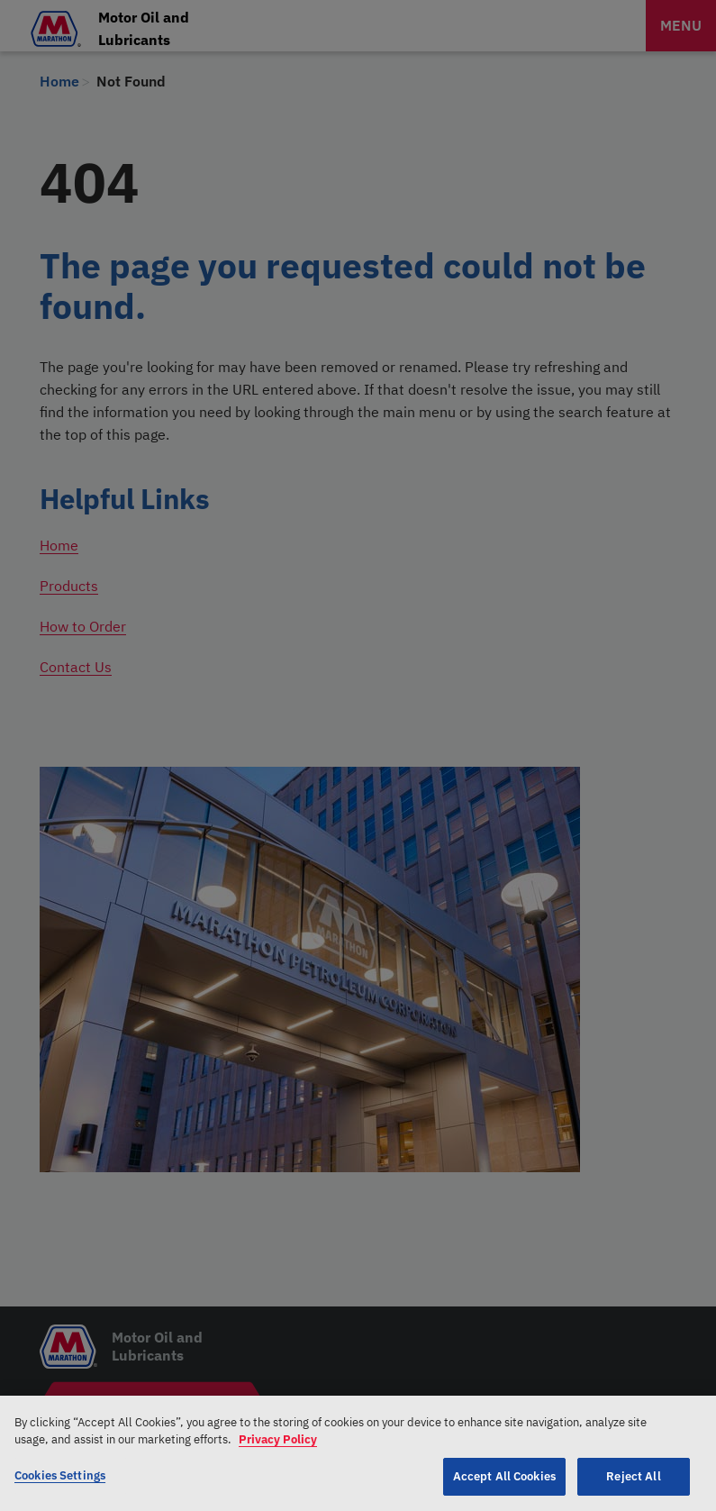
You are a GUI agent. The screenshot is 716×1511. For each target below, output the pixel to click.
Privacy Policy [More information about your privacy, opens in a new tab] (278, 1446)
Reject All (633, 1483)
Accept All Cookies (504, 1483)
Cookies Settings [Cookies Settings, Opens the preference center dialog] (59, 1482)
